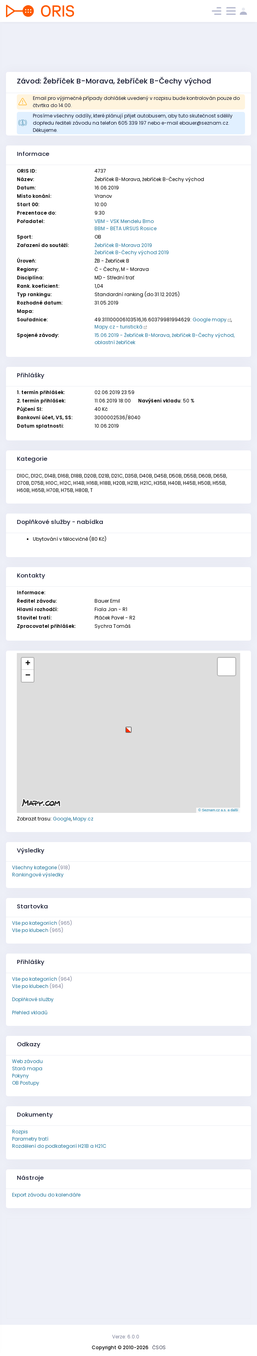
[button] (128, 727)
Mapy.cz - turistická (118, 326)
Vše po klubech (30, 930)
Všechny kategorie (34, 867)
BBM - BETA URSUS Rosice (125, 228)
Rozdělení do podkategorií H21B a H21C (59, 1146)
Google (62, 818)
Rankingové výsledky (38, 874)
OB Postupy (25, 1082)
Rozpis (20, 1131)
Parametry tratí (30, 1138)
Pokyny (20, 1075)
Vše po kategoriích (34, 923)
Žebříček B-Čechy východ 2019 (131, 252)
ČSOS (159, 1347)
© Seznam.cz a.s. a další (218, 810)
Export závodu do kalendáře (46, 1194)
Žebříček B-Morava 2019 (123, 245)
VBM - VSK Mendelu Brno (124, 221)
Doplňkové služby (33, 999)
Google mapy (210, 319)
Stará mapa (27, 1068)
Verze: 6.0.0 (125, 1336)
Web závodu (27, 1061)
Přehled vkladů (30, 1012)
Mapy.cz (83, 818)
